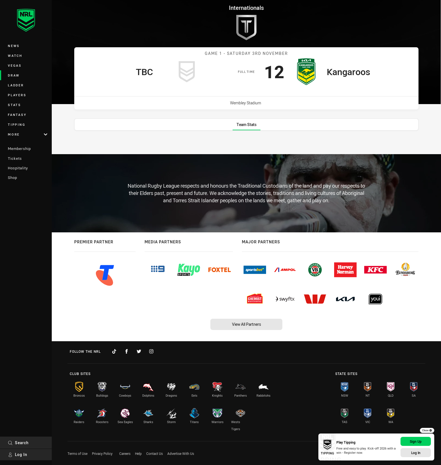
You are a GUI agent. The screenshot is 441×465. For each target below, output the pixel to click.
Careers (124, 453)
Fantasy (17, 115)
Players (17, 95)
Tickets (15, 158)
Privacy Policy (102, 453)
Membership (19, 148)
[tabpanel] (246, 143)
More (27, 134)
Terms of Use (77, 453)
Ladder (16, 85)
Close (427, 430)
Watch (15, 55)
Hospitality (18, 167)
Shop (12, 177)
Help (138, 453)
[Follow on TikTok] (114, 351)
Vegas (15, 65)
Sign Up (416, 441)
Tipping (16, 124)
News (14, 46)
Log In (17, 454)
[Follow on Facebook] (126, 351)
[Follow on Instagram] (151, 351)
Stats (14, 105)
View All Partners (246, 324)
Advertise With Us (180, 453)
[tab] (246, 124)
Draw (14, 75)
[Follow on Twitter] (139, 351)
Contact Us (154, 453)
